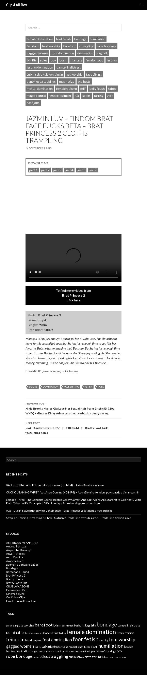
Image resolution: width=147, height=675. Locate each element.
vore (110, 95)
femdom (32, 46)
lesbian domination (40, 67)
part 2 (45, 170)
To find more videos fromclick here (73, 295)
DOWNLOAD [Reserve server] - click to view (52, 371)
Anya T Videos (15, 553)
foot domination (62, 53)
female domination (40, 39)
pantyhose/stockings (41, 81)
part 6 (93, 170)
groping (64, 646)
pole (101, 386)
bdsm (63, 60)
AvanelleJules (14, 561)
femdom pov (94, 60)
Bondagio (12, 568)
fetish (88, 386)
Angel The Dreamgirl (19, 550)
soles (43, 60)
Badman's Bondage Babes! (22, 564)
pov (53, 60)
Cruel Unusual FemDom (21, 601)
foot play (103, 640)
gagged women (37, 53)
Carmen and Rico (16, 590)
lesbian (112, 60)
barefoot (69, 46)
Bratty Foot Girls (16, 582)
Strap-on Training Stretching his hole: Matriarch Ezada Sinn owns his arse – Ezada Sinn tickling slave (68, 518)
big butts (84, 81)
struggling (86, 46)
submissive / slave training (45, 74)
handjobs (33, 103)
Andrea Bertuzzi (16, 546)
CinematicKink (15, 593)
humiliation (97, 39)
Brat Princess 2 (15, 575)
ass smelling (12, 625)
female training (66, 88)
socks (86, 95)
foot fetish (63, 39)
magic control (36, 95)
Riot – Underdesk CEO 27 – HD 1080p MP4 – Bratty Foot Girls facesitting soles (73, 427)
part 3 (57, 170)
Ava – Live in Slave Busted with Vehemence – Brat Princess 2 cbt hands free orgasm (59, 510)
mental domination (40, 88)
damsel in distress (68, 67)
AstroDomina (14, 557)
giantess (76, 60)
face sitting (94, 74)
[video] (73, 208)
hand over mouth (88, 646)
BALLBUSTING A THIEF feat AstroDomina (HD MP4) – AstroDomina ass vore (55, 485)
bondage (80, 39)
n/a (77, 95)
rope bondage (106, 46)
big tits (32, 60)
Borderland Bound (17, 572)
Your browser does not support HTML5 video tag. (73, 258)
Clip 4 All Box (16, 5)
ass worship (74, 74)
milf (83, 88)
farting (98, 95)
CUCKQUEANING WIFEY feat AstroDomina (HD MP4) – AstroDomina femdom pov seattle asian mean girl (73, 492)
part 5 (81, 170)
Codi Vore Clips (16, 597)
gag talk (102, 53)
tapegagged (115, 657)
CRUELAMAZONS (17, 586)
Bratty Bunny (14, 579)
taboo (112, 88)
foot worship (51, 46)
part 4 (69, 170)
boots (33, 386)
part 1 (33, 170)
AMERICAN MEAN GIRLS (22, 542)
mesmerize (66, 81)
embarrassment (60, 95)
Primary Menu (142, 5)
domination (85, 53)
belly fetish (97, 88)
